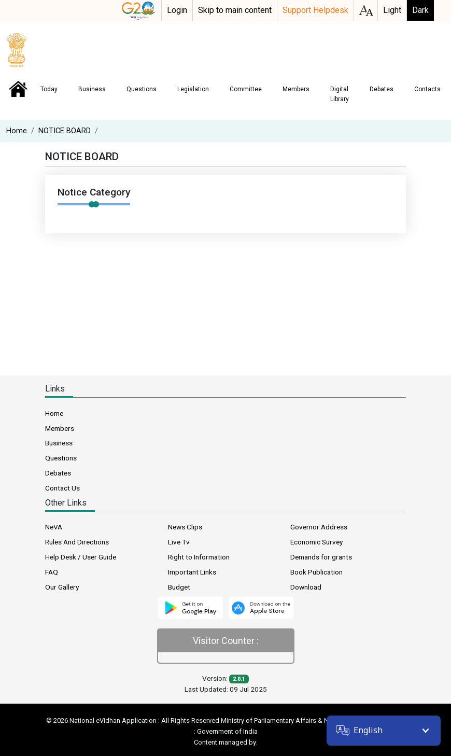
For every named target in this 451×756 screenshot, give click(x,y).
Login (177, 10)
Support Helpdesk (315, 10)
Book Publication (316, 572)
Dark (420, 10)
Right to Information (199, 557)
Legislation (193, 89)
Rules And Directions (77, 542)
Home (18, 89)
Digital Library (339, 94)
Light (392, 10)
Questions (141, 89)
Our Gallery (62, 587)
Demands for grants (321, 557)
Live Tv (179, 542)
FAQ (51, 572)
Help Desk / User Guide (80, 557)
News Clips (185, 527)
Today (49, 89)
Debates (381, 89)
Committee (246, 89)
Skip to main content (235, 10)
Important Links (192, 572)
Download (305, 587)
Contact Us (62, 488)
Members (296, 89)
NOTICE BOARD (64, 131)
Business (92, 89)
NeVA (53, 527)
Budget (179, 587)
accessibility (365, 10)
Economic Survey (316, 542)
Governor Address (318, 527)
